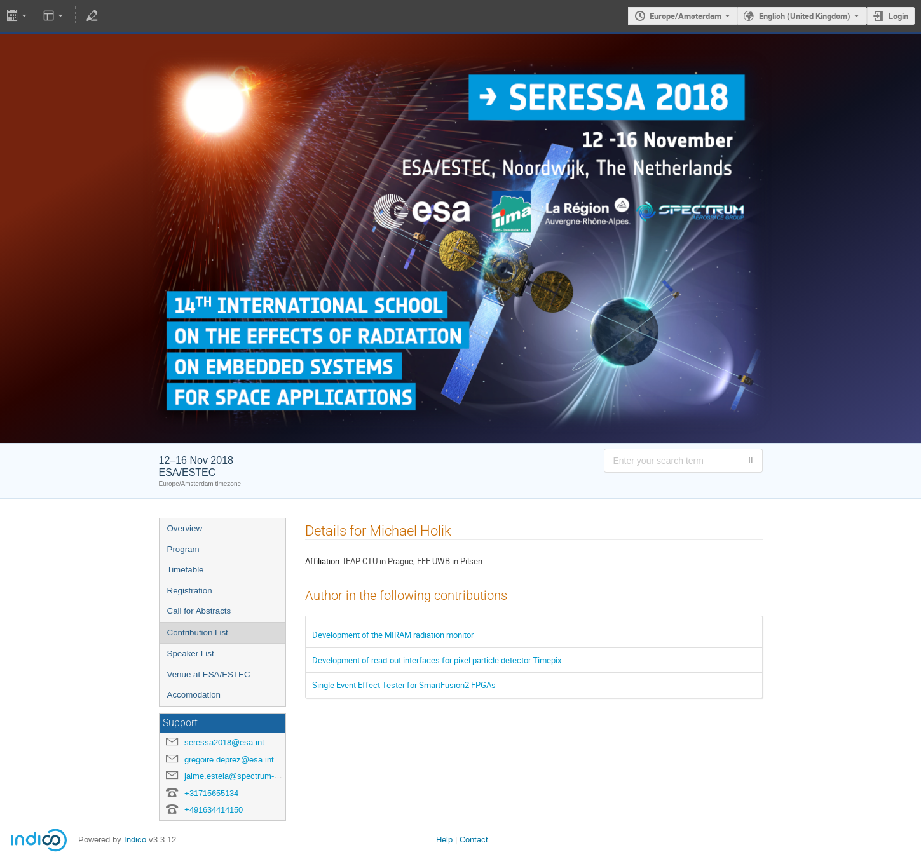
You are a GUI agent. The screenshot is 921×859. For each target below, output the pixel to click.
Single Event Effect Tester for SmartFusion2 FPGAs (404, 685)
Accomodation (194, 695)
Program (183, 549)
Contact (474, 839)
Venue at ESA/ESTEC (208, 674)
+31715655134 (211, 793)
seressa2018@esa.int (224, 742)
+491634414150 (213, 809)
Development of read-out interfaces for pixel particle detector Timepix (436, 660)
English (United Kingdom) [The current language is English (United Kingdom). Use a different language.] (804, 16)
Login (898, 16)
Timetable (185, 569)
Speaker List (190, 653)
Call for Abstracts (199, 611)
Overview (185, 528)
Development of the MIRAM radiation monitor (393, 634)
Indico (135, 839)
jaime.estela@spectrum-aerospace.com (257, 776)
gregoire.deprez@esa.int (229, 759)
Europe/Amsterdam (685, 16)
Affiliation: (323, 561)
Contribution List (197, 632)
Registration (189, 590)
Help (444, 839)
